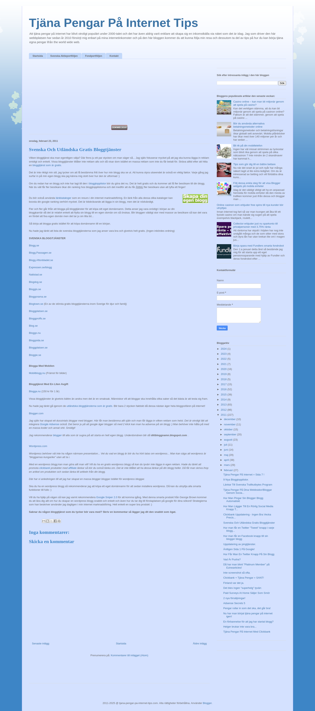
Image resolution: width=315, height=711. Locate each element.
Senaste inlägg (40, 643)
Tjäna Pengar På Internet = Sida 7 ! (243, 474)
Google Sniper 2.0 (106, 497)
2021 (224, 364)
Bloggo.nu (35, 332)
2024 (224, 348)
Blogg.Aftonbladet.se (41, 260)
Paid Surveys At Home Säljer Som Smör (246, 592)
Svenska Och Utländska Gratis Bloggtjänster (249, 522)
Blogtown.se (36, 303)
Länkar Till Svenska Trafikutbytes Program (247, 484)
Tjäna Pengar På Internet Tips (113, 22)
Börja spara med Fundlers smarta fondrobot (258, 245)
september (230, 434)
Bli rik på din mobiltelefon (247, 145)
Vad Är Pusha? (231, 559)
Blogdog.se (35, 281)
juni (226, 449)
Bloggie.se (35, 355)
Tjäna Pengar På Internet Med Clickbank (246, 631)
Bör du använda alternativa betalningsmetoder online (248, 125)
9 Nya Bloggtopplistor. (236, 479)
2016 (224, 389)
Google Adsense (49, 424)
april (227, 459)
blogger (57, 435)
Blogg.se (34, 245)
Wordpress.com (38, 446)
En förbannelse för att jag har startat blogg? (248, 621)
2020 (224, 369)
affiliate (72, 467)
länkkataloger (63, 197)
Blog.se (33, 325)
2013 (224, 404)
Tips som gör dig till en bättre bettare (254, 164)
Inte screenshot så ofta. (236, 572)
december (230, 419)
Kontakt (114, 56)
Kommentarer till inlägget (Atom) (129, 655)
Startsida (38, 56)
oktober (228, 429)
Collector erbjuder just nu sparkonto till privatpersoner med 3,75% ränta (255, 225)
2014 (224, 399)
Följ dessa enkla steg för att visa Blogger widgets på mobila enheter (256, 185)
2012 (224, 409)
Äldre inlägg (200, 643)
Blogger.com (36, 413)
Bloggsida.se (36, 340)
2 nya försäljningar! (234, 598)
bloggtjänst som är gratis (47, 165)
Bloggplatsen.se (38, 311)
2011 (224, 414)
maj (226, 454)
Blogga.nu (35, 391)
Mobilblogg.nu (37, 373)
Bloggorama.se (37, 296)
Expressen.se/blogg (40, 267)
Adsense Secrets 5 (234, 603)
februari (229, 470)
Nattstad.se (35, 274)
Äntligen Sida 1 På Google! (239, 549)
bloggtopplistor (97, 183)
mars (227, 464)
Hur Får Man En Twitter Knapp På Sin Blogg (248, 554)
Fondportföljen (93, 56)
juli (226, 444)
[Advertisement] (119, 93)
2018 (224, 379)
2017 (224, 384)
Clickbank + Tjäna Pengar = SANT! (243, 577)
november (230, 424)
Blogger (207, 703)
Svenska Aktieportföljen (64, 56)
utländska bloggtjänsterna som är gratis (89, 405)
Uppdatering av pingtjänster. (239, 544)
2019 (224, 374)
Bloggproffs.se (37, 318)
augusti (228, 439)
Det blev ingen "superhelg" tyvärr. (242, 587)
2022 (224, 358)
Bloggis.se (35, 289)
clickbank (44, 467)
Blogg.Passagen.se (40, 252)
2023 (224, 353)
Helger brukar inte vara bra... (239, 626)
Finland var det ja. (233, 582)
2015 (224, 394)
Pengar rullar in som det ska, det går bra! (247, 608)
